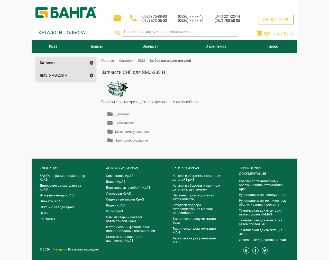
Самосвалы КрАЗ (119, 176)
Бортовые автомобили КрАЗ (128, 187)
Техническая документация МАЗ (194, 240)
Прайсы (96, 46)
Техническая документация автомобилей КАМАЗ (260, 212)
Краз (53, 46)
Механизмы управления (132, 132)
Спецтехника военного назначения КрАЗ (124, 238)
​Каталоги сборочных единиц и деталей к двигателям (196, 187)
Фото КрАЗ (114, 211)
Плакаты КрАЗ (51, 201)
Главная (107, 61)
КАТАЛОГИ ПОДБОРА (62, 32)
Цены (44, 213)
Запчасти (150, 46)
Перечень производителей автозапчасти (193, 197)
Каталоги (48, 63)
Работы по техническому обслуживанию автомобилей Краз (262, 185)
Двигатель (122, 114)
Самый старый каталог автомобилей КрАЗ (124, 219)
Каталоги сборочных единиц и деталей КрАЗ (196, 177)
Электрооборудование (131, 140)
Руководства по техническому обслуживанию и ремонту (263, 202)
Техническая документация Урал (194, 220)
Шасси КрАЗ (115, 182)
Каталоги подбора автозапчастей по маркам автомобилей (192, 209)
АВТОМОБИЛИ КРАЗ (122, 168)
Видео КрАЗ (115, 205)
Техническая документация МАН (194, 230)
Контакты (47, 219)
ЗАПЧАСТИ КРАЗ (185, 168)
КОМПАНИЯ (49, 168)
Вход (262, 5)
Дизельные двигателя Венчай (262, 240)
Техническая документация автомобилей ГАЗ (260, 222)
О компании (216, 46)
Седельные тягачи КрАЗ (125, 199)
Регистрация (280, 5)
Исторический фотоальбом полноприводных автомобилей (130, 229)
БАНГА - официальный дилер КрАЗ (62, 177)
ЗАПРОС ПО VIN (276, 20)
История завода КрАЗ (57, 195)
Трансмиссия (124, 123)
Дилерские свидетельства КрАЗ (60, 187)
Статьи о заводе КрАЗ (57, 207)
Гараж (272, 46)
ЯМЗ (141, 61)
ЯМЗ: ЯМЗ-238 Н (53, 75)
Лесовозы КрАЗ (118, 193)
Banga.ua (60, 249)
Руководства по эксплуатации (263, 195)
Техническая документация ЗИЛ (260, 232)
